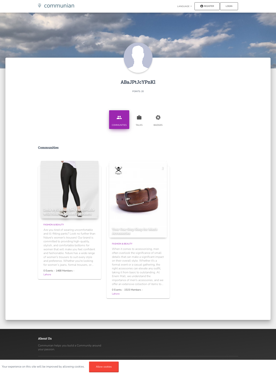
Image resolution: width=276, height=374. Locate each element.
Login (229, 6)
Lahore (47, 274)
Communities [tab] (119, 119)
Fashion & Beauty (53, 224)
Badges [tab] (158, 119)
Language (183, 6)
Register (207, 6)
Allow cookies (104, 366)
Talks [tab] (139, 119)
